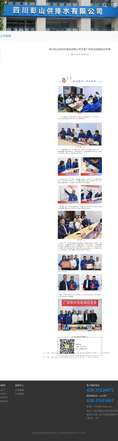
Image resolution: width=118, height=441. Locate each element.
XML (83, 434)
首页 (92, 36)
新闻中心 (101, 36)
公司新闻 (112, 36)
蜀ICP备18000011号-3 (71, 434)
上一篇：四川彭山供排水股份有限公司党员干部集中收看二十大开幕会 (76, 355)
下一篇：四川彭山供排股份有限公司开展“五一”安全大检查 (70, 360)
